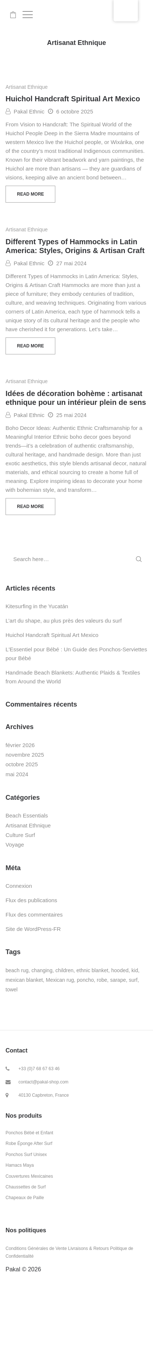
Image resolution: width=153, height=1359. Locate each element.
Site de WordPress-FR (33, 929)
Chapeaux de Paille (25, 1197)
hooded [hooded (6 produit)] (120, 970)
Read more (30, 194)
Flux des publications (31, 900)
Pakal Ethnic (25, 111)
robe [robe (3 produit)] (102, 980)
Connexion (19, 886)
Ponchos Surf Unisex (26, 1154)
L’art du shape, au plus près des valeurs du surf (64, 620)
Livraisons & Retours (88, 1248)
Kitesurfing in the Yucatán (37, 606)
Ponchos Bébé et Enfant (29, 1132)
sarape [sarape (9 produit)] (118, 980)
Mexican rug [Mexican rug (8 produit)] (60, 980)
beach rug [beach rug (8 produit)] (17, 970)
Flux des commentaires (34, 914)
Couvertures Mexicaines (29, 1176)
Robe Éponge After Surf (29, 1143)
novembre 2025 (25, 755)
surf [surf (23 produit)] (133, 980)
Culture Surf (20, 835)
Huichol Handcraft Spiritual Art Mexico (73, 99)
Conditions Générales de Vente (36, 1248)
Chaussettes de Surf (26, 1187)
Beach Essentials (27, 815)
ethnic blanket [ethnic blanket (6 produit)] (92, 970)
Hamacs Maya (20, 1165)
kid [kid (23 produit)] (135, 970)
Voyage (15, 844)
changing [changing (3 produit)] (41, 970)
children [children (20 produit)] (64, 970)
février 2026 (20, 745)
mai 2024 (17, 774)
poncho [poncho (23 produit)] (85, 980)
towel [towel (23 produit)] (12, 989)
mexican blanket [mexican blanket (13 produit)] (24, 980)
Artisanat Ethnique (27, 87)
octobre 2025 (22, 764)
